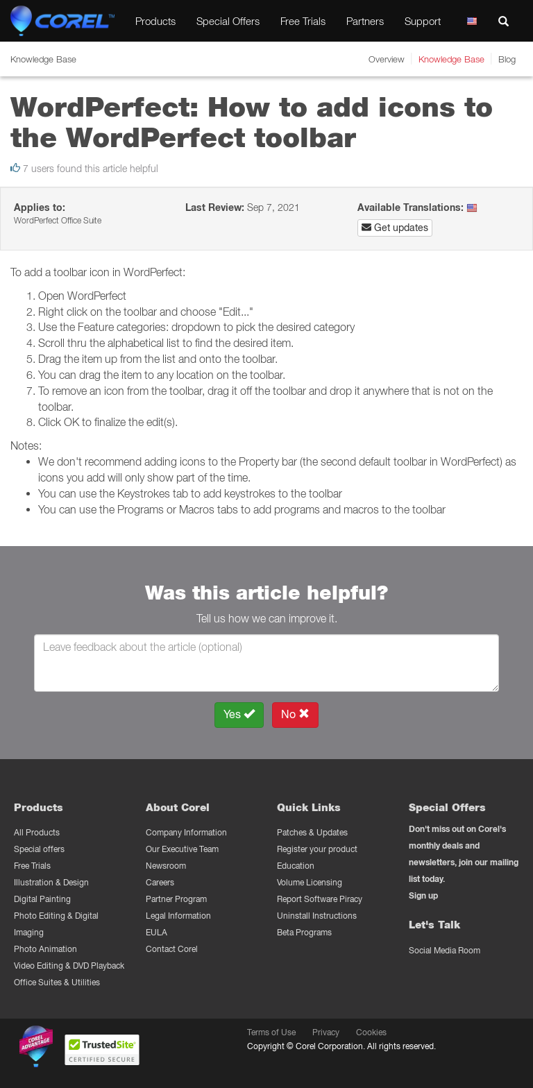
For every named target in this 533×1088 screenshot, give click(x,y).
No (295, 714)
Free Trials (302, 21)
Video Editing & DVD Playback (69, 965)
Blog (507, 59)
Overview (387, 59)
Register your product (317, 849)
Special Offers (228, 21)
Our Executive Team (182, 849)
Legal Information (178, 915)
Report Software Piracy (319, 899)
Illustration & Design (51, 882)
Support (423, 21)
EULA (156, 932)
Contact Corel (172, 949)
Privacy (325, 1032)
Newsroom (166, 865)
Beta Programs (304, 932)
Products (155, 21)
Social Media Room (444, 950)
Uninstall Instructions (317, 915)
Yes (239, 714)
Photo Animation (45, 949)
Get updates (395, 227)
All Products (37, 832)
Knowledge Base (451, 59)
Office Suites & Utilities (57, 982)
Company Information (186, 832)
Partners (365, 21)
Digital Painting (42, 899)
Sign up (423, 895)
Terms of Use (271, 1032)
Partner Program (176, 899)
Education (295, 865)
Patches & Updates (312, 832)
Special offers (39, 849)
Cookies (371, 1032)
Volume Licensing (309, 882)
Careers (160, 882)
